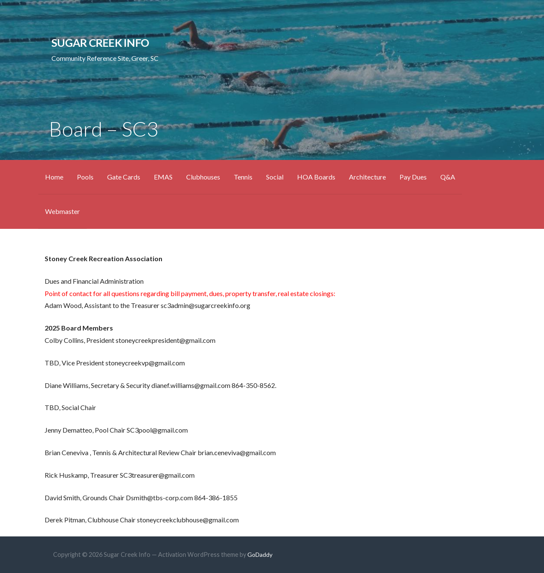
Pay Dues (413, 177)
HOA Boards (316, 177)
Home (54, 177)
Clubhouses (203, 177)
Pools (85, 177)
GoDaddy (259, 554)
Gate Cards (123, 177)
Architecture (367, 177)
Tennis (243, 177)
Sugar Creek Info (100, 42)
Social (274, 177)
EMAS (163, 177)
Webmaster (62, 211)
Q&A (447, 177)
